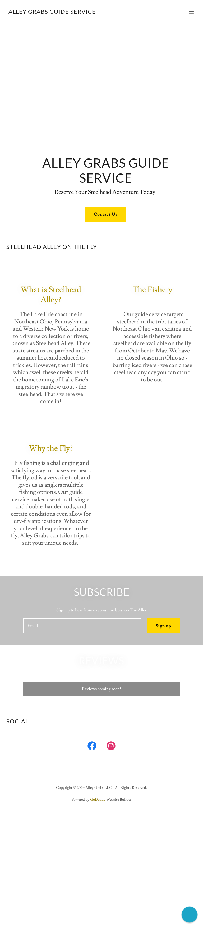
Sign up (163, 626)
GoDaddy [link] (97, 799)
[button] (191, 11)
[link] (52, 12)
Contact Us (105, 214)
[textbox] (82, 625)
